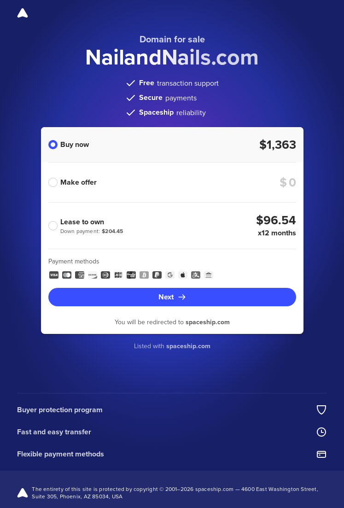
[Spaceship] (22, 12)
